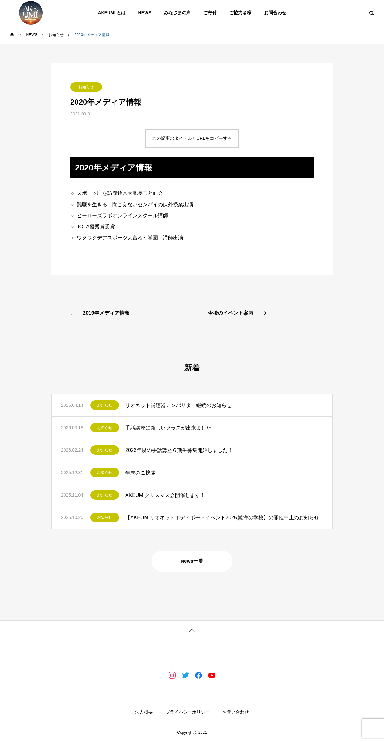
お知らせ (86, 87)
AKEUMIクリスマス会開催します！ (165, 495)
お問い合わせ (235, 711)
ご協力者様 (240, 12)
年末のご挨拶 (140, 472)
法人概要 (144, 711)
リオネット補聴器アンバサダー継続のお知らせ (178, 405)
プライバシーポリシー (187, 711)
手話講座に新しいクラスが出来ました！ (170, 427)
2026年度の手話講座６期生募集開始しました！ (179, 450)
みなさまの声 (177, 12)
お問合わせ (275, 12)
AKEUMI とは (111, 12)
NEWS (145, 12)
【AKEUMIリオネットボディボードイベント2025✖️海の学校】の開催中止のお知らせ (222, 517)
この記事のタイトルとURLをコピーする (192, 138)
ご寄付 (210, 12)
